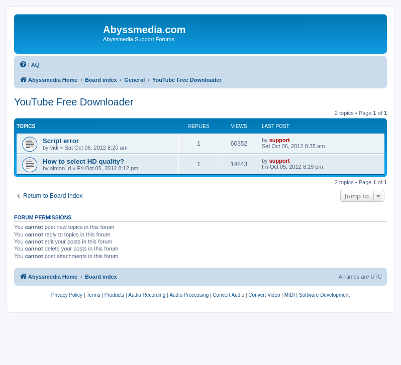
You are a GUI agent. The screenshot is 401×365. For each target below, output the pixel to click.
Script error (61, 141)
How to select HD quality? (83, 161)
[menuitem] (29, 65)
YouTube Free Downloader (74, 101)
